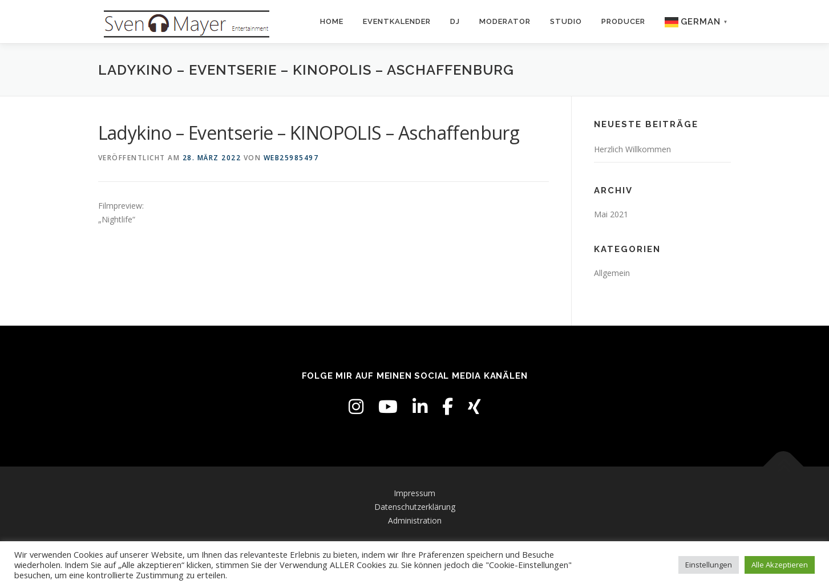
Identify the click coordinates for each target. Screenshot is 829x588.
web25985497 (291, 158)
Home (331, 21)
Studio (566, 21)
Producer (623, 21)
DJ (455, 21)
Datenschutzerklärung (414, 506)
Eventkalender (397, 21)
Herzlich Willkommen (632, 149)
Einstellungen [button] (708, 564)
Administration (415, 520)
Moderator (505, 21)
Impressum (414, 493)
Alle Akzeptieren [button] (779, 564)
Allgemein (612, 272)
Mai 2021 (611, 214)
